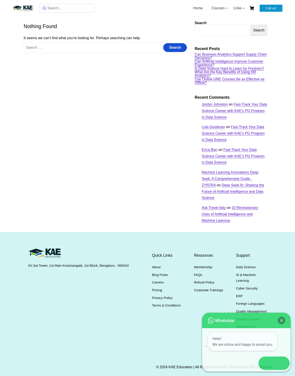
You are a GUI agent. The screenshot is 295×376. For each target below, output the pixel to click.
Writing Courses (247, 319)
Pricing (157, 290)
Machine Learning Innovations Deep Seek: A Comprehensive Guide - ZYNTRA (230, 178)
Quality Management (251, 311)
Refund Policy (204, 282)
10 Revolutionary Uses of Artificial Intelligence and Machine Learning (230, 214)
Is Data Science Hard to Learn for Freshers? (229, 68)
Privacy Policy (162, 298)
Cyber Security (247, 288)
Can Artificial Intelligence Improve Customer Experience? (229, 63)
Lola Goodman (213, 127)
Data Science (246, 267)
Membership (203, 267)
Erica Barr (209, 150)
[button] (282, 363)
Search (200, 23)
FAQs (198, 275)
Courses (218, 8)
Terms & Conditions (166, 305)
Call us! (271, 8)
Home (198, 8)
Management (245, 326)
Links (238, 8)
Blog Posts (160, 275)
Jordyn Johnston (215, 104)
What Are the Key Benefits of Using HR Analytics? (225, 73)
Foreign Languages (250, 303)
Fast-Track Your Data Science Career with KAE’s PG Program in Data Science (234, 110)
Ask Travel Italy (214, 208)
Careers (158, 282)
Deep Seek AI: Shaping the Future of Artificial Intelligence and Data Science (233, 191)
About (156, 267)
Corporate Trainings (208, 290)
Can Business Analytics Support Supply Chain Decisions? (231, 56)
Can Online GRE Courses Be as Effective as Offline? (229, 81)
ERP (239, 296)
